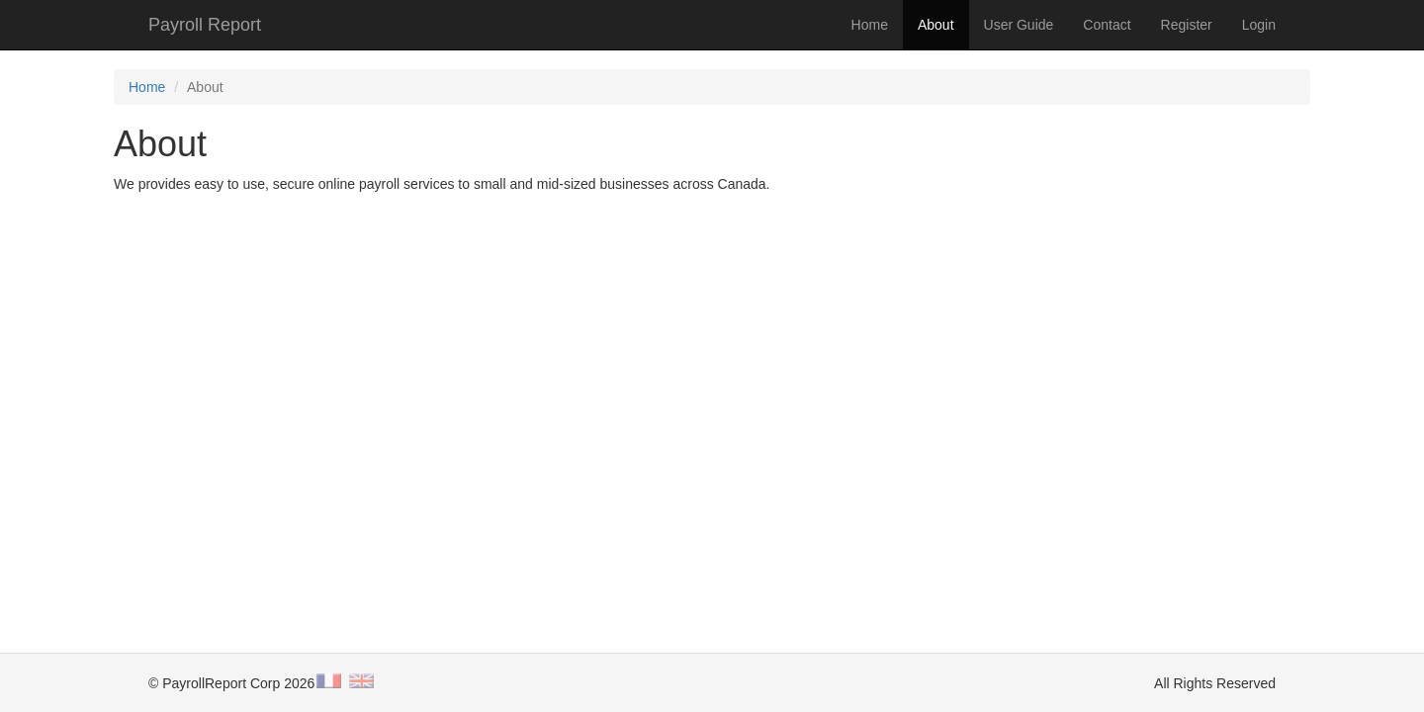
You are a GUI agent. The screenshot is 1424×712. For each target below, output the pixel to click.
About (936, 25)
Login (1259, 25)
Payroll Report (204, 25)
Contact (1106, 25)
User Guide (1019, 25)
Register (1186, 25)
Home (869, 25)
